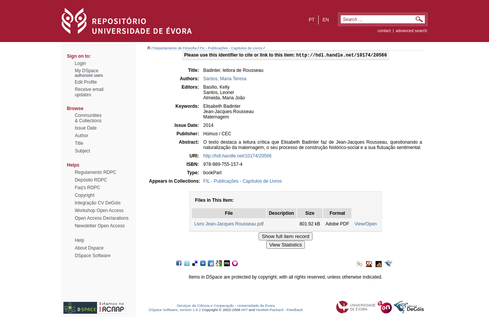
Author (81, 135)
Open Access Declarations (102, 218)
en (325, 20)
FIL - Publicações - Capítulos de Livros (231, 48)
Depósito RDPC (91, 180)
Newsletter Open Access (100, 226)
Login (80, 63)
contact (384, 30)
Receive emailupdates (89, 92)
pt (311, 20)
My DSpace (87, 70)
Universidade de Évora (256, 306)
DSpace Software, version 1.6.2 (175, 310)
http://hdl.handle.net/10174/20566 (237, 156)
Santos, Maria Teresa (224, 79)
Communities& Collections (88, 118)
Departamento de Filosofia (175, 48)
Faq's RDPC (87, 187)
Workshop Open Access (99, 210)
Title (79, 143)
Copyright (84, 195)
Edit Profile (86, 82)
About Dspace (89, 248)
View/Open (366, 224)
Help (79, 240)
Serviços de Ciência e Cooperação (205, 306)
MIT (244, 310)
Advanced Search (411, 30)
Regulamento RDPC (96, 172)
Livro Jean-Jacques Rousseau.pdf (228, 224)
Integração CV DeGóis (98, 203)
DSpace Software (92, 255)
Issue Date (86, 128)
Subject (82, 151)
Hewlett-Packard (269, 310)
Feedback (295, 310)
